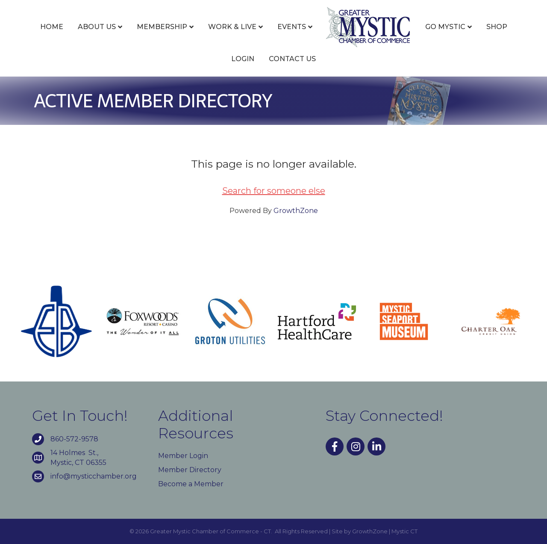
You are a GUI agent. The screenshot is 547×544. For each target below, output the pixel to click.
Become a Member (191, 484)
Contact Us (292, 59)
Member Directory (189, 470)
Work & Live (232, 27)
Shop (496, 27)
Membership (162, 27)
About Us (97, 27)
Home (51, 27)
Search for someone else (273, 191)
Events (291, 27)
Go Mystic (445, 27)
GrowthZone (296, 211)
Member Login (183, 456)
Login (242, 59)
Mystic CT (404, 531)
